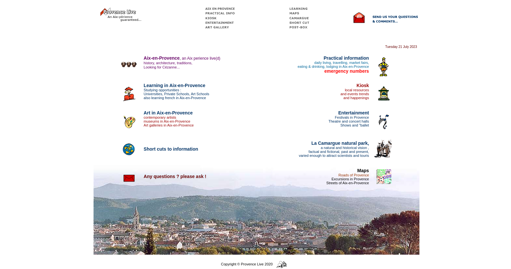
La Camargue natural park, (340, 143)
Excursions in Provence (350, 179)
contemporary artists (160, 117)
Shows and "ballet (354, 125)
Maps (363, 170)
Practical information (346, 58)
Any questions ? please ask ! (175, 176)
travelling (340, 63)
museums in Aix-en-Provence (167, 121)
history (149, 63)
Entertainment (353, 112)
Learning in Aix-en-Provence (174, 85)
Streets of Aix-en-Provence (347, 183)
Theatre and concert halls (348, 121)
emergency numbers (346, 71)
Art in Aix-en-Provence (168, 112)
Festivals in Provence (352, 117)
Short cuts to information (171, 149)
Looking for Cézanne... (162, 67)
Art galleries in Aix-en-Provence (169, 125)
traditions (184, 63)
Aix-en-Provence (162, 58)
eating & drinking (311, 66)
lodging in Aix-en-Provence (347, 66)
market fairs (358, 63)
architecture (165, 63)
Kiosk (363, 85)
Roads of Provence (354, 175)
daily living (322, 63)
